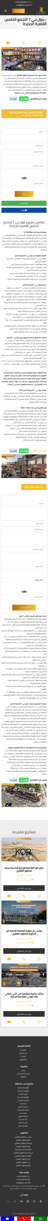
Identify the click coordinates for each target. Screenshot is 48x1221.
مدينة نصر (23, 1113)
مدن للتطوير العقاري (23, 1159)
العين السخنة (23, 1094)
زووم (24, 210)
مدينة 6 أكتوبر (23, 1107)
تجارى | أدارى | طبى (23, 1073)
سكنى (23, 1070)
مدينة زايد (23, 1103)
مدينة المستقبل (23, 1110)
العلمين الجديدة (23, 1091)
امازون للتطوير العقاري (23, 1156)
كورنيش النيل (23, 1126)
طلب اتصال (18, 10)
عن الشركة (23, 1053)
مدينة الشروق (23, 1116)
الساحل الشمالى (23, 1100)
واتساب (24, 203)
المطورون (23, 1059)
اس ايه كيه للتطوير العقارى (23, 1152)
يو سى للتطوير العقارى (23, 1137)
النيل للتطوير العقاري (23, 1165)
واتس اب (23, 99)
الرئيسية (23, 1050)
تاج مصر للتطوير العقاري (23, 1143)
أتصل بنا (13, 99)
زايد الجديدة (23, 1119)
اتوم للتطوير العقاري (23, 1146)
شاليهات (23, 1077)
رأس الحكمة (23, 1122)
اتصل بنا (23, 1056)
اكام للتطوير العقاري (23, 1140)
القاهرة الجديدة (23, 1097)
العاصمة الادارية (23, 1087)
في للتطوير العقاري (23, 1162)
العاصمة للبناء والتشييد (23, 1149)
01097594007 (24, 2)
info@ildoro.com (24, 5)
